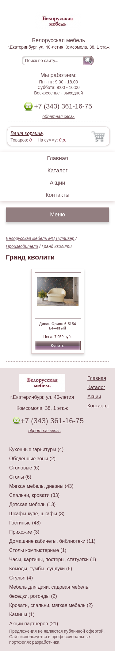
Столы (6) (20, 477)
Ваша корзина (26, 133)
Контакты (58, 195)
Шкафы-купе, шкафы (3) (36, 513)
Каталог (57, 170)
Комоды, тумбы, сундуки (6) (40, 568)
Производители (22, 246)
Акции (57, 183)
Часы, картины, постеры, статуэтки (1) (52, 559)
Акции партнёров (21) (33, 623)
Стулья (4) (21, 577)
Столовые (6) (24, 467)
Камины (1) (22, 614)
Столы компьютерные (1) (37, 550)
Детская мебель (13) (32, 504)
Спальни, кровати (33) (34, 495)
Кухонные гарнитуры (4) (36, 449)
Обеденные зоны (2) (32, 458)
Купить (57, 345)
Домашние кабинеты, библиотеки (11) (52, 541)
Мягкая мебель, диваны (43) (41, 486)
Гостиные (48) (25, 522)
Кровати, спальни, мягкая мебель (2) (51, 605)
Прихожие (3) (24, 532)
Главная (57, 158)
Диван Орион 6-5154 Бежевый (57, 326)
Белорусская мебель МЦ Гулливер (40, 238)
